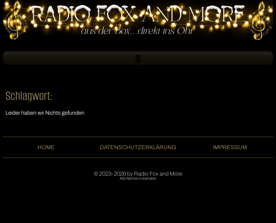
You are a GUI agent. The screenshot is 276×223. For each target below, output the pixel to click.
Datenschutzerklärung (138, 147)
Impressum (230, 147)
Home (46, 147)
